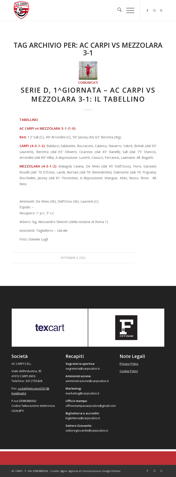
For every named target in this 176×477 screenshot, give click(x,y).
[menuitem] (117, 10)
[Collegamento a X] (161, 10)
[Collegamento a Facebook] (147, 10)
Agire (63, 471)
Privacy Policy (129, 364)
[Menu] (128, 10)
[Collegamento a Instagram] (154, 10)
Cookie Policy (129, 371)
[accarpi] (21, 10)
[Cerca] (117, 10)
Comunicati (88, 83)
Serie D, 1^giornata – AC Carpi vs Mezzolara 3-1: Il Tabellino (88, 94)
